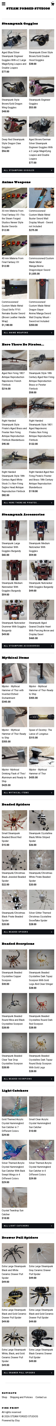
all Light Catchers (16, 1226)
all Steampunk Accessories (22, 646)
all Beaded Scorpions (18, 1079)
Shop (5, 1397)
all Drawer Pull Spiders (19, 1373)
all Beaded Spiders (16, 932)
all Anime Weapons (16, 333)
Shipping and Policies (21, 1397)
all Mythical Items (16, 793)
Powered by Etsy (11, 1420)
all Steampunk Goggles (19, 170)
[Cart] (52, 4)
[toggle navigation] (3, 3)
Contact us (41, 1397)
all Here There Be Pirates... (21, 503)
